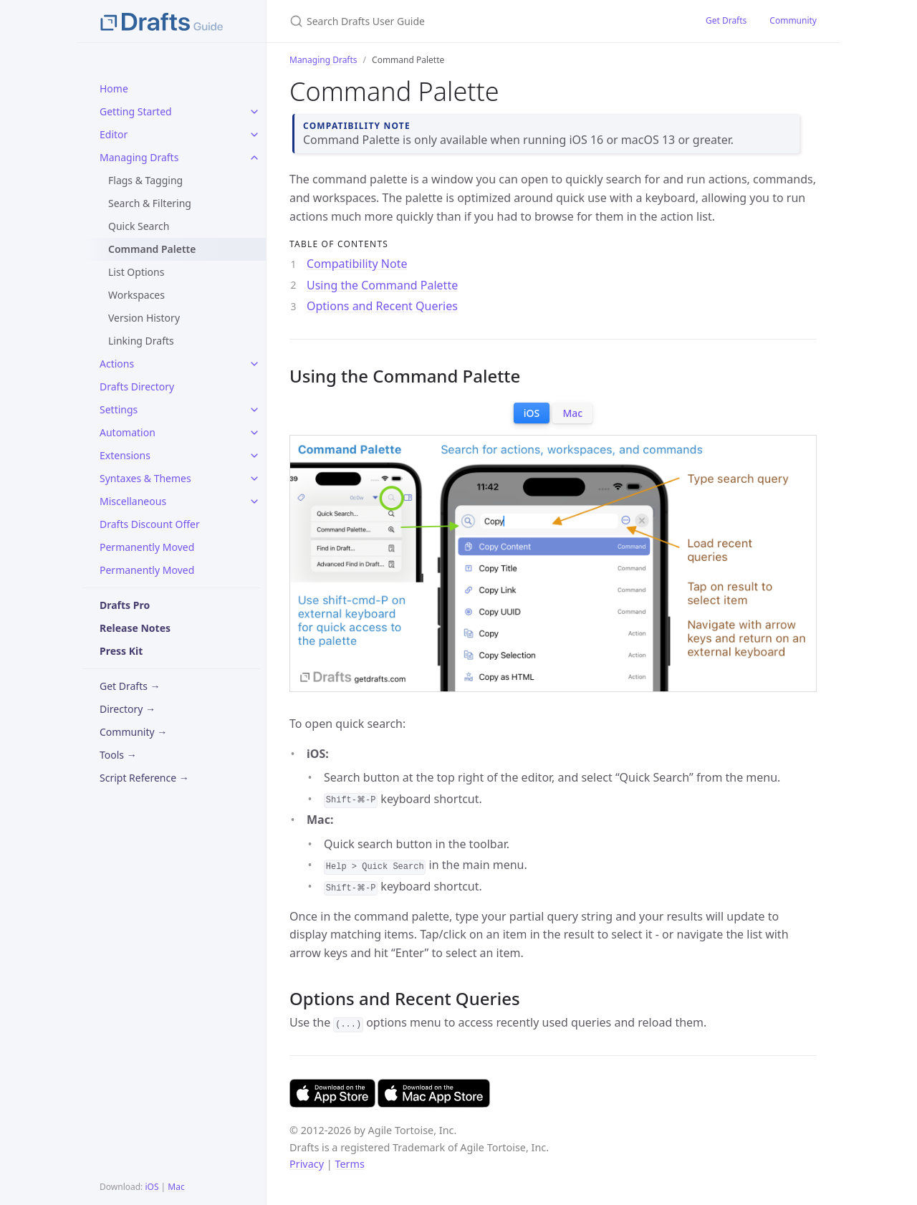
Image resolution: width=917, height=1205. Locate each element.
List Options (136, 272)
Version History (144, 318)
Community (793, 20)
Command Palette (152, 249)
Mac (176, 1187)
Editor (114, 134)
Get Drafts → (130, 686)
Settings (119, 409)
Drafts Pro (125, 605)
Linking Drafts (141, 340)
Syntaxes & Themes (145, 478)
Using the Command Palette (382, 285)
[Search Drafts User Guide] (458, 21)
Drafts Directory (137, 386)
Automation (127, 432)
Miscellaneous (133, 501)
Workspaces (136, 295)
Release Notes (135, 628)
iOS (151, 1187)
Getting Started (136, 111)
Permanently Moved (147, 547)
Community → (133, 732)
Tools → (118, 755)
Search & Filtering (149, 203)
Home (114, 88)
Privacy (306, 1164)
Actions (117, 363)
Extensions (125, 455)
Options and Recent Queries (382, 306)
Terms (349, 1164)
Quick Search (138, 226)
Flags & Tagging (145, 180)
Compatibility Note (357, 264)
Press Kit (121, 651)
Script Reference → (144, 777)
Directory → (127, 709)
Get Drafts (726, 20)
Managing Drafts (139, 157)
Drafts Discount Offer (150, 524)
